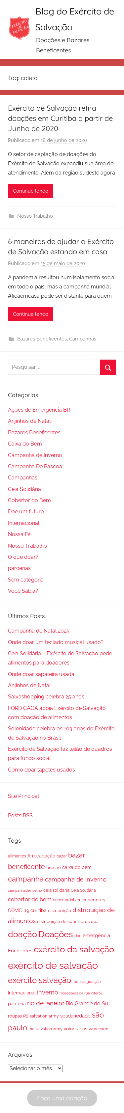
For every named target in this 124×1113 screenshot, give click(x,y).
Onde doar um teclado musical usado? (55, 642)
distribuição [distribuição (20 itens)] (59, 910)
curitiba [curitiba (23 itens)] (38, 910)
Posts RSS (20, 815)
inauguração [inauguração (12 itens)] (90, 982)
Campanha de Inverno (35, 455)
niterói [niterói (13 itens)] (96, 993)
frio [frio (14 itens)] (75, 981)
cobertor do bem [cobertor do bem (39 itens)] (30, 899)
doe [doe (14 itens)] (77, 936)
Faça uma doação (62, 1098)
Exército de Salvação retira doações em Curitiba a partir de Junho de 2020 (60, 118)
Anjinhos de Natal (29, 421)
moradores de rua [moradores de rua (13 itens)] (75, 993)
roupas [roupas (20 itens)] (15, 1015)
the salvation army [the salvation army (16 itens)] (45, 1029)
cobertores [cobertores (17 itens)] (94, 899)
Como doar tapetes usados (41, 770)
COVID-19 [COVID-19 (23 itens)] (18, 910)
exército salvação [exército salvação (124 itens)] (39, 980)
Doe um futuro (26, 511)
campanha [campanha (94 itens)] (26, 879)
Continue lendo (30, 191)
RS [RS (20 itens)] (25, 1015)
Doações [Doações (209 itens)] (55, 934)
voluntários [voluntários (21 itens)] (75, 1028)
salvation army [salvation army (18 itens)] (44, 1016)
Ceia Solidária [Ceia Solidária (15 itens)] (83, 890)
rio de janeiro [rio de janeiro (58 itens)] (45, 1003)
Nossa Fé (19, 534)
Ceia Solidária (24, 489)
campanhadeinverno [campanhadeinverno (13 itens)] (25, 890)
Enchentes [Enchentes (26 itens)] (20, 950)
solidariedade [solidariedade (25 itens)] (75, 1015)
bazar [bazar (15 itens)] (62, 856)
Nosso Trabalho (35, 216)
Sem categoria (26, 580)
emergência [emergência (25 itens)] (96, 935)
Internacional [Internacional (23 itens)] (22, 992)
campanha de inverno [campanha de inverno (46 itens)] (75, 879)
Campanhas (82, 339)
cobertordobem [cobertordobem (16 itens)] (67, 900)
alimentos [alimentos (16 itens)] (17, 856)
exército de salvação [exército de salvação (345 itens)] (53, 965)
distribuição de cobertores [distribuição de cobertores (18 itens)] (63, 921)
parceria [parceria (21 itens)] (17, 1003)
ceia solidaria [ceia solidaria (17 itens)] (56, 890)
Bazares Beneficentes (42, 339)
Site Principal (23, 796)
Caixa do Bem (25, 444)
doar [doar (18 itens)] (95, 921)
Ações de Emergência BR (39, 410)
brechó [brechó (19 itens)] (53, 867)
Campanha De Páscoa (35, 466)
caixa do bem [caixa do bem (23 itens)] (77, 867)
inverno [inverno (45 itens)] (47, 992)
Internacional (23, 523)
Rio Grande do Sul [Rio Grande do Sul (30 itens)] (88, 1003)
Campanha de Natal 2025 (38, 631)
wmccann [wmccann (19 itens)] (98, 1028)
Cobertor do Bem (29, 500)
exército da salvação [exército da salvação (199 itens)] (74, 949)
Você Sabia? (23, 591)
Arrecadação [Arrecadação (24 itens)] (41, 855)
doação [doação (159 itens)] (22, 934)
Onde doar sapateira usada (41, 674)
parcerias (19, 568)
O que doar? (23, 557)
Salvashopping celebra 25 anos (46, 696)
